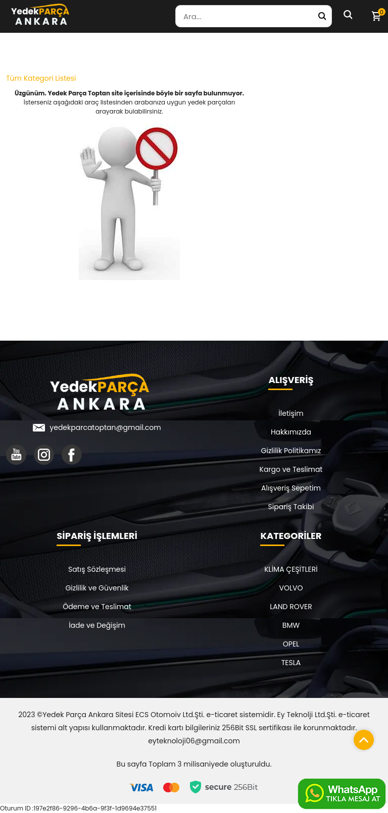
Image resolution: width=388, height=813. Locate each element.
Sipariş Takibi (291, 507)
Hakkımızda (291, 432)
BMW (291, 625)
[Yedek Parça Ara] (322, 16)
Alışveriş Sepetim (291, 488)
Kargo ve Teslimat (291, 469)
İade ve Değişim (97, 625)
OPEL (291, 644)
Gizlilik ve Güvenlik (96, 588)
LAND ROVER (291, 607)
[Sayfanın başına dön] (361, 737)
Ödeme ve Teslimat (97, 607)
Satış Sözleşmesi (97, 569)
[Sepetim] (376, 16)
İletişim (290, 413)
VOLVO (291, 588)
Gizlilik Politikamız (291, 451)
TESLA (291, 663)
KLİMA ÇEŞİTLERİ (291, 569)
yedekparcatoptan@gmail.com (105, 427)
